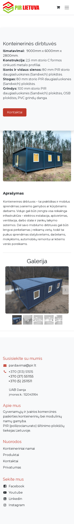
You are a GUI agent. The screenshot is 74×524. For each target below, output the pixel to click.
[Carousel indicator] (17, 320)
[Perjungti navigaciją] (67, 7)
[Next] (65, 290)
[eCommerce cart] (58, 7)
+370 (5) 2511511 (20, 381)
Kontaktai (14, 112)
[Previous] (8, 290)
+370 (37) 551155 (21, 376)
